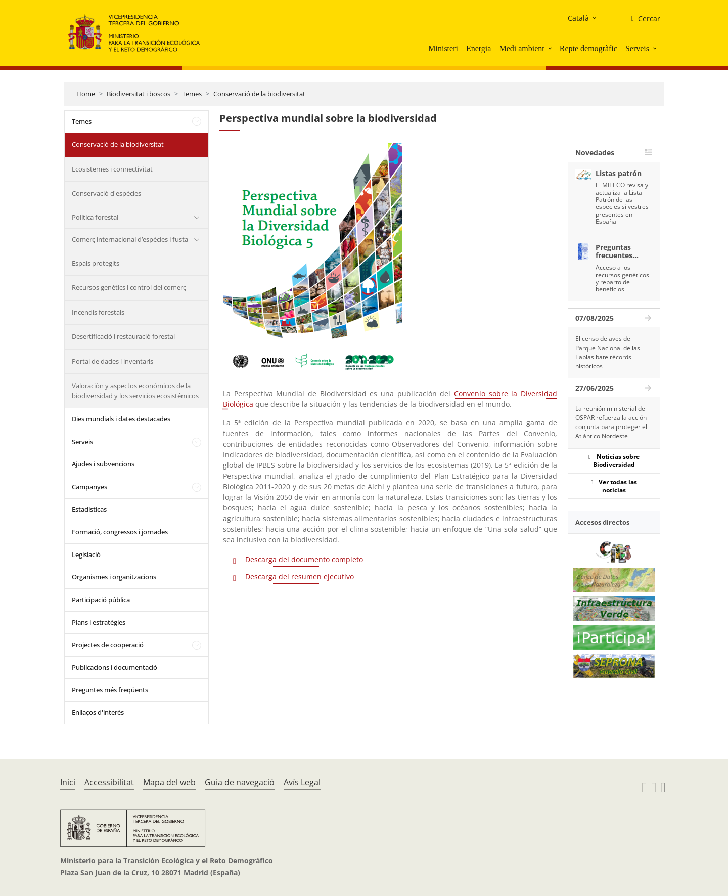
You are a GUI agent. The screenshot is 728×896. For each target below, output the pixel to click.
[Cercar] (641, 19)
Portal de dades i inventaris (112, 361)
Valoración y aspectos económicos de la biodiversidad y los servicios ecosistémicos (135, 390)
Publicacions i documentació (114, 667)
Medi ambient (521, 48)
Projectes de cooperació (108, 644)
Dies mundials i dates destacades (121, 418)
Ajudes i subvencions (103, 463)
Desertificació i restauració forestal (123, 336)
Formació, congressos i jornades (120, 531)
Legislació (86, 554)
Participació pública (101, 599)
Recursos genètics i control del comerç (129, 287)
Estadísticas (89, 509)
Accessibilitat (109, 782)
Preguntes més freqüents (110, 689)
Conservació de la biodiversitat (259, 93)
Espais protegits (95, 263)
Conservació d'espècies (106, 193)
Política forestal (95, 217)
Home (85, 93)
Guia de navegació (240, 782)
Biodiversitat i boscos (138, 93)
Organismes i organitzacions (114, 576)
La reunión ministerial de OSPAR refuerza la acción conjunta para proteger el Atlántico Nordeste (611, 422)
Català (578, 18)
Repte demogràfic (588, 48)
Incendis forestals (98, 312)
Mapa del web (169, 782)
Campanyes (89, 486)
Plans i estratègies (98, 622)
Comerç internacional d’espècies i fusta (130, 239)
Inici (67, 782)
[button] (551, 48)
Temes (192, 93)
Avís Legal (302, 782)
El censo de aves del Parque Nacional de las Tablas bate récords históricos (607, 352)
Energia (478, 48)
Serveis (637, 48)
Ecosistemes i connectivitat (112, 169)
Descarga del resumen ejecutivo (299, 576)
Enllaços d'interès (98, 712)
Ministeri (443, 48)
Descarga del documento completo (304, 559)
